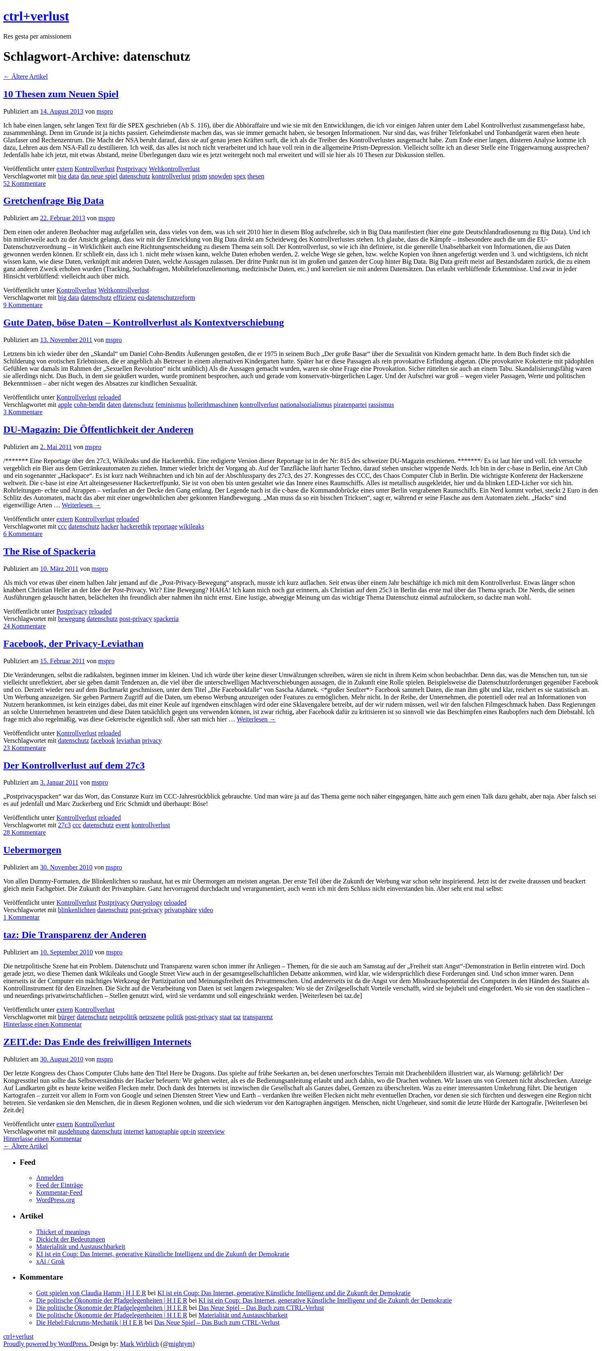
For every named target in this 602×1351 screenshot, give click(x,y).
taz (237, 1016)
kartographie (162, 1131)
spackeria (166, 618)
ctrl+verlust (36, 16)
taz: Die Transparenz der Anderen (74, 934)
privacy (152, 740)
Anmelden (50, 1177)
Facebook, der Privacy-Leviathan (73, 643)
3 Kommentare (23, 411)
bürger (66, 1016)
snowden (220, 176)
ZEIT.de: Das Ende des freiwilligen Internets (97, 1041)
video (205, 909)
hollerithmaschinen (213, 404)
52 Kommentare (24, 183)
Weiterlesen (81, 505)
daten (114, 404)
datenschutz (134, 176)
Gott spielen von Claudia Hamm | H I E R (91, 1292)
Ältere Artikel (25, 76)
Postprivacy (131, 168)
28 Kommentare (24, 832)
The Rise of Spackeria (49, 551)
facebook (103, 740)
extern (64, 168)
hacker (110, 526)
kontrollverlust (171, 176)
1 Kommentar (21, 917)
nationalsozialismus (306, 404)
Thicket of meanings (63, 1231)
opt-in (188, 1131)
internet (134, 1131)
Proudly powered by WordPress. (46, 1343)
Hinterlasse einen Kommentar (42, 1024)
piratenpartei (350, 404)
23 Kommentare (24, 747)
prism (199, 176)
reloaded (109, 397)
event (122, 825)
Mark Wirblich (139, 1343)
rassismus (381, 404)
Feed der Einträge (59, 1185)
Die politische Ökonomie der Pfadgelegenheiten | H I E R (111, 1300)
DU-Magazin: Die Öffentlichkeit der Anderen (98, 429)
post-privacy (135, 618)
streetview (211, 1131)
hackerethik (135, 526)
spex (240, 176)
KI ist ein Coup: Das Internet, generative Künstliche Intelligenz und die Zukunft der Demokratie (163, 1254)
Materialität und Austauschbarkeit (80, 1246)
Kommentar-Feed (59, 1192)
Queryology (146, 902)
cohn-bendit (89, 404)
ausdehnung (73, 1131)
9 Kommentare (23, 304)
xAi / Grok (50, 1261)
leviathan (128, 740)
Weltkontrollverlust (174, 168)
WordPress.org (55, 1199)
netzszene (152, 1016)
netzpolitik (123, 1016)
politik (175, 1016)
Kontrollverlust (94, 168)
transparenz (258, 1016)
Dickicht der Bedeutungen (70, 1239)
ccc (62, 526)
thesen (256, 176)
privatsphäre (180, 909)
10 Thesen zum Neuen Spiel (61, 94)
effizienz (124, 297)
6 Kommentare (23, 533)
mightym (181, 1343)
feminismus (171, 404)
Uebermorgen (32, 849)
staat (226, 1016)
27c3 (64, 825)
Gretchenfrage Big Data (53, 200)
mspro (105, 111)
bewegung (71, 618)
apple (65, 404)
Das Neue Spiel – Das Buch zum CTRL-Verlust (261, 1307)
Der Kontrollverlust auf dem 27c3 (74, 765)
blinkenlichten (77, 909)
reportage (164, 526)
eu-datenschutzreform (166, 297)
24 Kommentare (24, 626)
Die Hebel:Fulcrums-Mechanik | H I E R (89, 1322)
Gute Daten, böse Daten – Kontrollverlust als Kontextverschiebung (143, 322)
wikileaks (191, 526)
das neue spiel (98, 176)
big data (68, 176)
